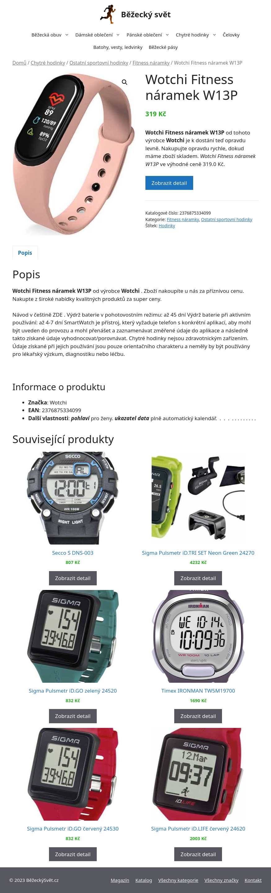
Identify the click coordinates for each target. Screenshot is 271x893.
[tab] (25, 252)
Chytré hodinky (198, 34)
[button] (124, 82)
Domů (19, 62)
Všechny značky (222, 880)
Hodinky (167, 226)
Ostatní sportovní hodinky (98, 62)
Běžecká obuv (52, 34)
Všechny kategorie (178, 880)
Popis (25, 252)
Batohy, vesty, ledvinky (118, 47)
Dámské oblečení (99, 34)
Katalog (144, 880)
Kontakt (253, 880)
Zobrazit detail (169, 182)
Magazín (120, 880)
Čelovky (231, 35)
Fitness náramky (151, 62)
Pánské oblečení (150, 34)
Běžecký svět (146, 14)
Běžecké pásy (163, 47)
